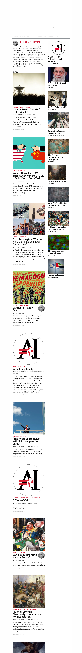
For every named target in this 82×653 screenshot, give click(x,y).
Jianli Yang (51, 135)
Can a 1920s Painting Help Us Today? (25, 556)
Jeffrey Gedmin (29, 115)
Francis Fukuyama (30, 371)
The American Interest (23, 30)
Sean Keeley (29, 247)
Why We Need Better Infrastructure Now (57, 204)
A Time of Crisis (22, 500)
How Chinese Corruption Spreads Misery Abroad (56, 130)
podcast (51, 36)
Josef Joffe (51, 87)
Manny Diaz (51, 207)
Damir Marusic (52, 109)
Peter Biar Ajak (59, 135)
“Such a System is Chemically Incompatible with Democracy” (27, 614)
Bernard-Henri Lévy (53, 277)
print (58, 36)
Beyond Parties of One (23, 309)
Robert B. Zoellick (19, 181)
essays (16, 36)
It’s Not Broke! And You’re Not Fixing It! (27, 111)
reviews (22, 36)
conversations (41, 36)
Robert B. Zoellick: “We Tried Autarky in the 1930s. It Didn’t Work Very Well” (28, 176)
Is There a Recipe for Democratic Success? (57, 228)
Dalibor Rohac (52, 231)
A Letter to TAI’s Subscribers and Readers (55, 59)
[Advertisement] (37, 11)
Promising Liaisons (56, 275)
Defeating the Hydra (57, 181)
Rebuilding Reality (23, 369)
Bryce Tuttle (51, 255)
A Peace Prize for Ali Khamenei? (57, 84)
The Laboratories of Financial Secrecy (56, 252)
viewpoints (30, 36)
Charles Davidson (31, 503)
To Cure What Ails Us (57, 107)
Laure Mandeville (31, 446)
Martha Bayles (18, 115)
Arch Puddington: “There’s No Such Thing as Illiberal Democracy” (27, 242)
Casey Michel (51, 183)
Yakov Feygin (51, 162)
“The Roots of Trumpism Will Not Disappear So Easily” (26, 441)
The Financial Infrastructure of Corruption (55, 157)
